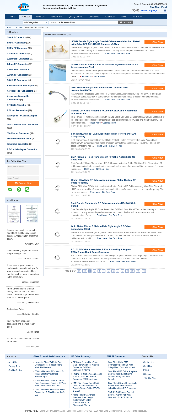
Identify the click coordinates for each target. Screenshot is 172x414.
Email (164, 7)
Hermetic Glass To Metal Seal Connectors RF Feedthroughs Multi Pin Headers (48, 365)
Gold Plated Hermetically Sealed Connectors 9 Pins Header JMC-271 (50, 392)
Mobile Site (149, 378)
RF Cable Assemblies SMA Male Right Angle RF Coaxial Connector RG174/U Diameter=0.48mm (86, 366)
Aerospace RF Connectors (20, 91)
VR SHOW (137, 17)
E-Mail (146, 370)
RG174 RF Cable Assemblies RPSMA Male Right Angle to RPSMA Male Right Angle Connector (101, 250)
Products (26, 17)
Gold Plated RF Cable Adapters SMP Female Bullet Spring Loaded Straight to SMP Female (122, 375)
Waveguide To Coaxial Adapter (22, 116)
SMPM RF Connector (17, 48)
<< (84, 271)
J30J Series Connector (18, 133)
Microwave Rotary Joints (19, 138)
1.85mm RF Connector (18, 59)
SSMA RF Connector (17, 80)
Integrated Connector (17, 144)
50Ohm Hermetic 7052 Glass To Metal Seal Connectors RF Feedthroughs (49, 374)
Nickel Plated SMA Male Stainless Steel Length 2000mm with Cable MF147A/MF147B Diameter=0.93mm (84, 400)
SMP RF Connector (16, 43)
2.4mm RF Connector (17, 64)
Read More (110, 53)
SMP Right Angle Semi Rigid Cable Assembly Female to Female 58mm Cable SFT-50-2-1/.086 (86, 387)
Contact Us (94, 17)
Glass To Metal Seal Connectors (22, 124)
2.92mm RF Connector (18, 69)
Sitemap (147, 374)
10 (132, 271)
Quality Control (75, 17)
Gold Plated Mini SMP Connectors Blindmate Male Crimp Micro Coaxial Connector (122, 365)
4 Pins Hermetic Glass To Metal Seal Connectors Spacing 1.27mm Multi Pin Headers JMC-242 (50, 383)
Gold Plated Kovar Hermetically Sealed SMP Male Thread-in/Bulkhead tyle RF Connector (122, 386)
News (123, 17)
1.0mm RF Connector (17, 53)
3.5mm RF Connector (17, 75)
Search (127, 22)
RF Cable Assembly (16, 105)
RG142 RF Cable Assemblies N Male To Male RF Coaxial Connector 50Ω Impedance (87, 376)
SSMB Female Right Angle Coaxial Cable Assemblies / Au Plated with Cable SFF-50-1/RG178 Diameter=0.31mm (105, 42)
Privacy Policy (31, 411)
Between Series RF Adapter (20, 85)
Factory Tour (56, 17)
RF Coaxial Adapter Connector (22, 149)
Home (12, 17)
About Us (40, 17)
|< (79, 271)
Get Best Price (123, 53)
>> (138, 271)
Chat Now (154, 7)
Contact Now (23, 183)
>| (144, 271)
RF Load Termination (17, 110)
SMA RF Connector (16, 37)
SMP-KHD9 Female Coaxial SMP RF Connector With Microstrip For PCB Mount (121, 395)
